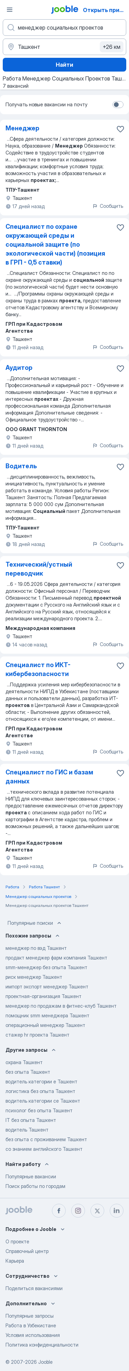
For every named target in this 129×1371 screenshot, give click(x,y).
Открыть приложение (105, 10)
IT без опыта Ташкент (31, 1120)
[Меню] (10, 10)
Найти (64, 64)
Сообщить (107, 206)
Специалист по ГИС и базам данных (49, 777)
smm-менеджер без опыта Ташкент (46, 967)
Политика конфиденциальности (42, 1345)
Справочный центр (27, 1251)
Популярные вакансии (31, 1176)
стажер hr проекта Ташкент (37, 1035)
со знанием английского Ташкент (44, 1149)
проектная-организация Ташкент (44, 996)
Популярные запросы (30, 1316)
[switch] (117, 104)
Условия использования (33, 1335)
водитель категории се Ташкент (43, 1101)
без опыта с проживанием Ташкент (46, 1139)
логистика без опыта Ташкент (40, 1091)
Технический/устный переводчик (39, 569)
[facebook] (59, 1211)
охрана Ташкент (24, 1062)
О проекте (17, 1241)
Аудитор (19, 367)
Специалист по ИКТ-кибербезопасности (38, 669)
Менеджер (22, 128)
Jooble (45, 1362)
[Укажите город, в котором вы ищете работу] (64, 47)
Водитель (21, 466)
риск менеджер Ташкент (34, 977)
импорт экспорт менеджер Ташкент (47, 986)
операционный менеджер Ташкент (45, 1025)
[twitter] (97, 1211)
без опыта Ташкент (28, 1072)
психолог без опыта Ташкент (39, 1110)
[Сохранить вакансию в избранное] (120, 129)
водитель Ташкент (27, 1130)
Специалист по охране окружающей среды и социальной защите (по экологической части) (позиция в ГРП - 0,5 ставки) (55, 244)
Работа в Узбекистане (31, 1325)
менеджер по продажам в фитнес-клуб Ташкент (61, 1006)
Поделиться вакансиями (34, 1288)
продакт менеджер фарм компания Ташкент (56, 958)
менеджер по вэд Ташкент (36, 948)
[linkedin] (116, 1211)
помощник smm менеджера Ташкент (47, 1015)
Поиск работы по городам (35, 1186)
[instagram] (78, 1211)
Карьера (15, 1261)
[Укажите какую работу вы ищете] (64, 27)
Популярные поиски (35, 923)
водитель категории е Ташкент (41, 1081)
